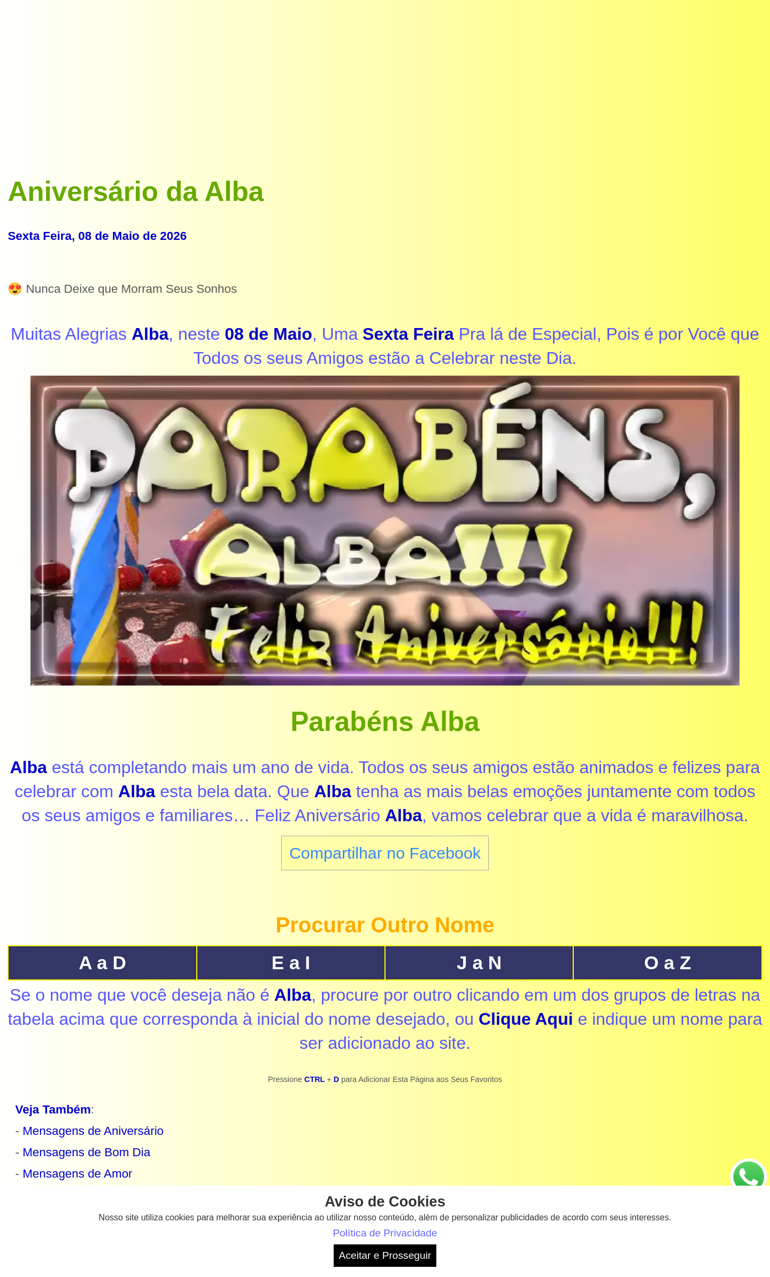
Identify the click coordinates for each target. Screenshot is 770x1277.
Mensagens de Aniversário (93, 1131)
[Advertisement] (385, 82)
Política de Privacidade (385, 1233)
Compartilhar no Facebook (385, 853)
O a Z (667, 962)
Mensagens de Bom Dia (86, 1152)
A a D (102, 962)
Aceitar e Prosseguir (385, 1255)
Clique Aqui (526, 1019)
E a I (291, 962)
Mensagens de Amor (77, 1173)
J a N (479, 962)
